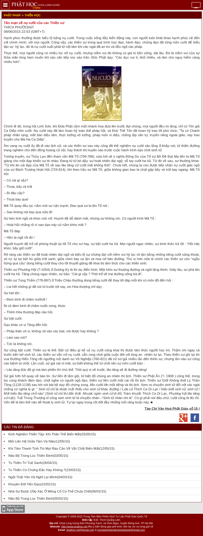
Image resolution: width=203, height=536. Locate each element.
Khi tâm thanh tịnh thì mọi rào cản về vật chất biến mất (53, 448)
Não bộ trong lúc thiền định (30, 498)
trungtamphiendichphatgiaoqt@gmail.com (121, 529)
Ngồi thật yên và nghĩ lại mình (32, 477)
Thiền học (33, 15)
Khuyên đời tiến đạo (24, 484)
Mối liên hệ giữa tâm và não (31, 441)
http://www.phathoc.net (74, 526)
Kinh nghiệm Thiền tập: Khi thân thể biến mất (44, 434)
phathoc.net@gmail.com (80, 529)
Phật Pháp (12, 15)
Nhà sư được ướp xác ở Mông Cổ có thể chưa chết (49, 491)
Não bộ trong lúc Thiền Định (30, 456)
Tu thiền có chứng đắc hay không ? (36, 470)
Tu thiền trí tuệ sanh (25, 463)
